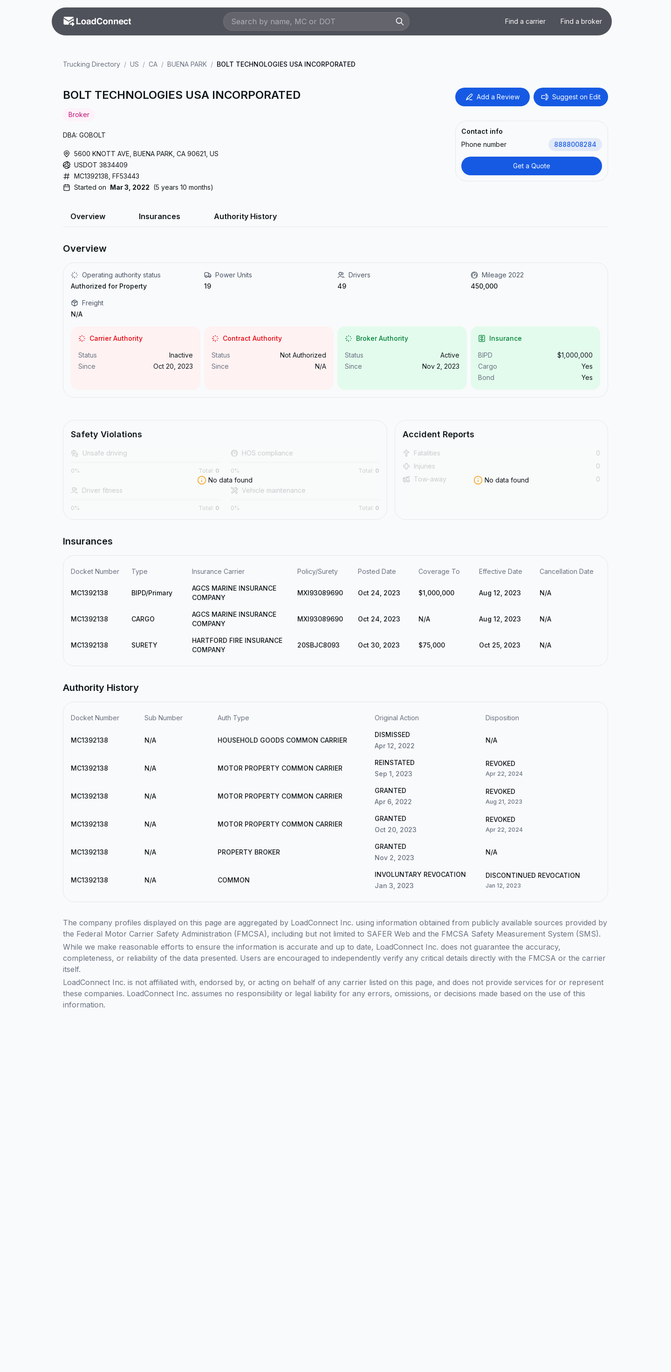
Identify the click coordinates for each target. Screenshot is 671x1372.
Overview (87, 216)
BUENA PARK (187, 64)
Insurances (159, 216)
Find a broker (581, 21)
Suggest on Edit (571, 97)
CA (153, 64)
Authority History (245, 216)
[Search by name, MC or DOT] (311, 21)
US (134, 64)
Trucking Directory (91, 64)
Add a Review (493, 97)
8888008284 (575, 144)
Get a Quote (531, 166)
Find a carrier (525, 21)
